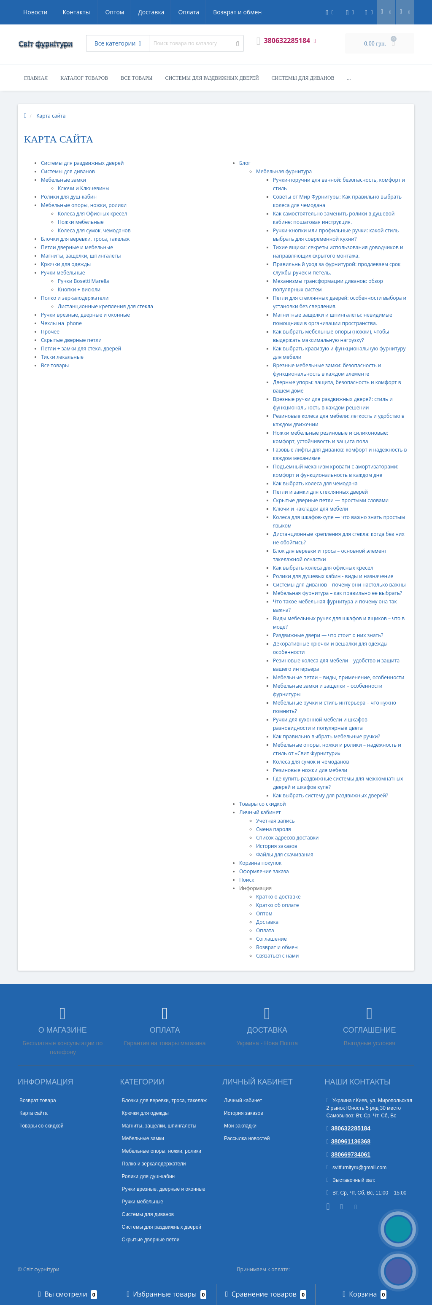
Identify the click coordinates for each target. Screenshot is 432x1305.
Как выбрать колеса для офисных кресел (323, 567)
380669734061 (349, 1154)
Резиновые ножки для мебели (310, 770)
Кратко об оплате (277, 905)
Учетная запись (275, 820)
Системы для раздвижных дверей (212, 78)
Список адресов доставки (287, 837)
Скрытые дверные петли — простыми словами (331, 500)
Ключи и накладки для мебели (310, 508)
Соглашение (271, 938)
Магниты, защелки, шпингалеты (81, 255)
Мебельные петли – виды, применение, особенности (338, 677)
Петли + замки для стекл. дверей (81, 348)
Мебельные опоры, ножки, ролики (84, 205)
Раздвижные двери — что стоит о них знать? (328, 635)
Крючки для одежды (66, 264)
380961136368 (349, 1141)
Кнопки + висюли (79, 289)
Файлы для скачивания (284, 854)
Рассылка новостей (247, 1138)
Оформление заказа (264, 871)
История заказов (276, 846)
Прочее (50, 331)
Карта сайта (33, 1113)
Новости (211, 12)
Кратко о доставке (278, 896)
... (349, 78)
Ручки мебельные (63, 272)
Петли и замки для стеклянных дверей (320, 491)
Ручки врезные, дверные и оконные (85, 314)
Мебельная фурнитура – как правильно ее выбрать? (337, 593)
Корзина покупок (260, 862)
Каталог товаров (84, 78)
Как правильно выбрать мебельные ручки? (326, 736)
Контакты (252, 12)
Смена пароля (273, 829)
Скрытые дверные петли (71, 340)
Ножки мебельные (81, 222)
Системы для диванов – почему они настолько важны (339, 584)
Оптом (32, 12)
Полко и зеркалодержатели (74, 297)
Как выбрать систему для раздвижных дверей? (330, 795)
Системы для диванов (303, 78)
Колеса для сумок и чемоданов (311, 761)
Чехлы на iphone (61, 323)
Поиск (246, 879)
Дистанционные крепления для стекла (105, 306)
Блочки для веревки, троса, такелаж (85, 238)
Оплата (109, 12)
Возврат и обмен (159, 12)
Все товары (136, 78)
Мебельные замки (63, 179)
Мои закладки (240, 1126)
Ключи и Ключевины (83, 188)
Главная (36, 78)
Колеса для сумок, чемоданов (94, 230)
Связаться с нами (277, 955)
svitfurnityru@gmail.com (357, 1167)
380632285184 (349, 1128)
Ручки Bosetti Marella (83, 281)
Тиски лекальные (62, 357)
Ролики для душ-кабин (69, 196)
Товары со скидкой (262, 803)
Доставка (70, 12)
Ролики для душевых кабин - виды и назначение (333, 576)
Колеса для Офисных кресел (92, 213)
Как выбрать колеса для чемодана (315, 483)
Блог (245, 163)
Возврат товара (37, 1100)
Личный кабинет (260, 812)
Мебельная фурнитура (284, 171)
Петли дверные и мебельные (77, 247)
